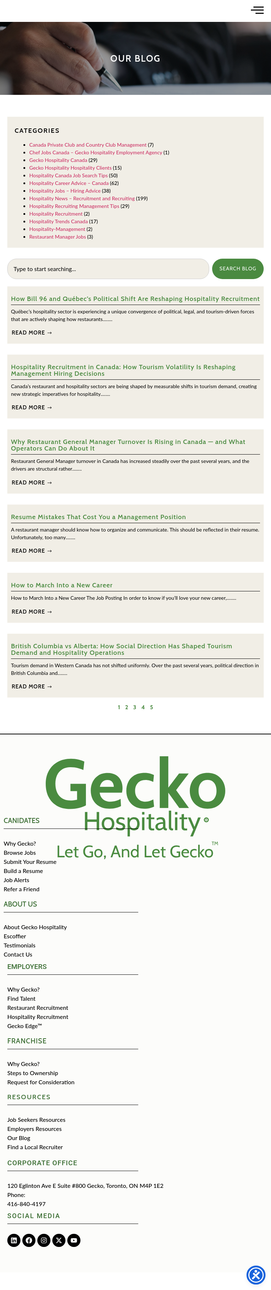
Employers (27, 984)
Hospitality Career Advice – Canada (69, 200)
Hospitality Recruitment (56, 231)
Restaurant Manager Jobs (57, 254)
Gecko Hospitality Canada (58, 177)
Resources (29, 1115)
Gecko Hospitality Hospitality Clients (70, 185)
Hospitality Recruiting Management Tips (74, 223)
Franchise (27, 1058)
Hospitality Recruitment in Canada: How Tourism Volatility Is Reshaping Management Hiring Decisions (123, 387)
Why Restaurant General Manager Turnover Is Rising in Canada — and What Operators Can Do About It (128, 462)
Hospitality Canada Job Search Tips (68, 192)
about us (20, 922)
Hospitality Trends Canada (58, 238)
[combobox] (108, 286)
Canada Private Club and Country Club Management (88, 162)
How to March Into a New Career (62, 603)
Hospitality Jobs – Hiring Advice (65, 208)
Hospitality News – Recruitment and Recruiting (82, 215)
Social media (33, 1233)
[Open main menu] (257, 18)
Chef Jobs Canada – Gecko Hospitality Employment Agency (95, 169)
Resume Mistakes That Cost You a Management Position (98, 534)
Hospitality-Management (57, 246)
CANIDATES (21, 838)
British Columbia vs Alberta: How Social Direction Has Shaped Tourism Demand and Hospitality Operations (121, 666)
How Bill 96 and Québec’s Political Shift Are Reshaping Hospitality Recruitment (135, 316)
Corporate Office (42, 1180)
